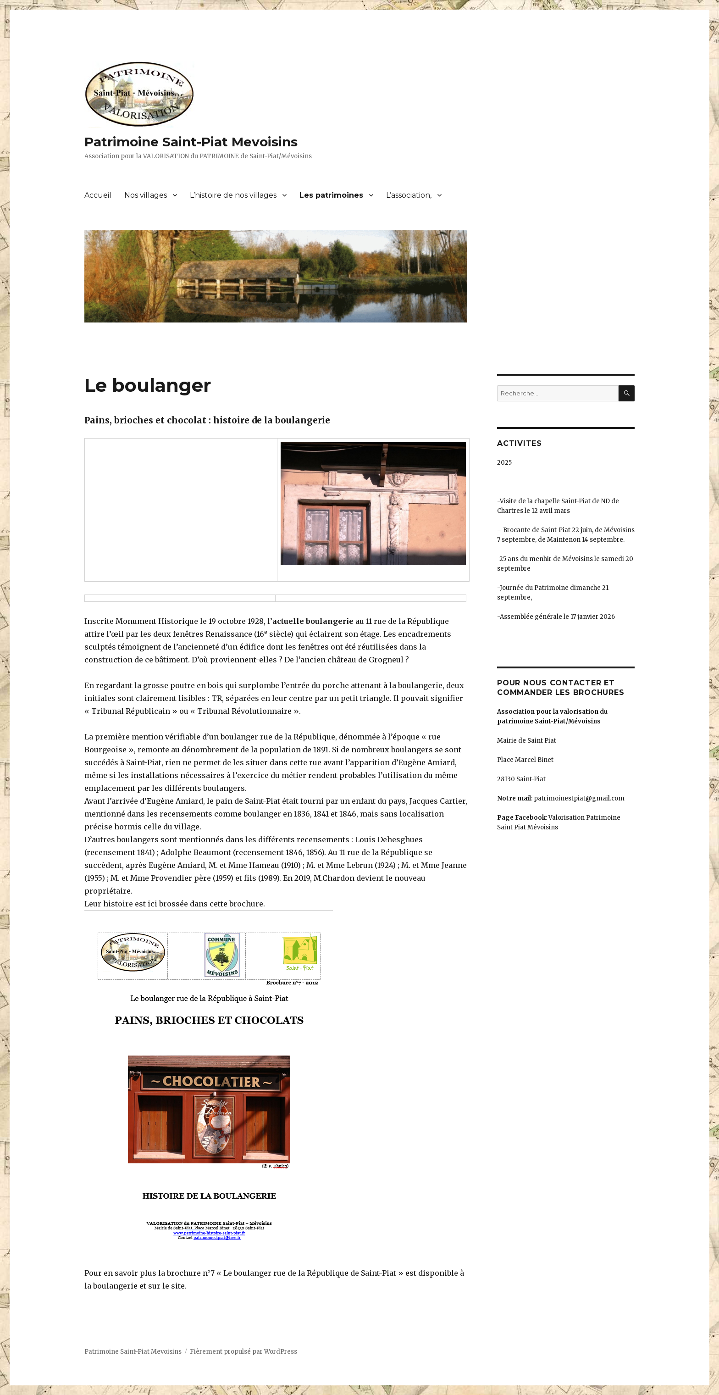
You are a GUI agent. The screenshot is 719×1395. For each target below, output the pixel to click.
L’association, (408, 195)
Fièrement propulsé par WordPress (243, 1352)
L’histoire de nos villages (233, 195)
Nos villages (145, 195)
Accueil (97, 195)
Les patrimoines (331, 195)
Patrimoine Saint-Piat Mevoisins (191, 142)
